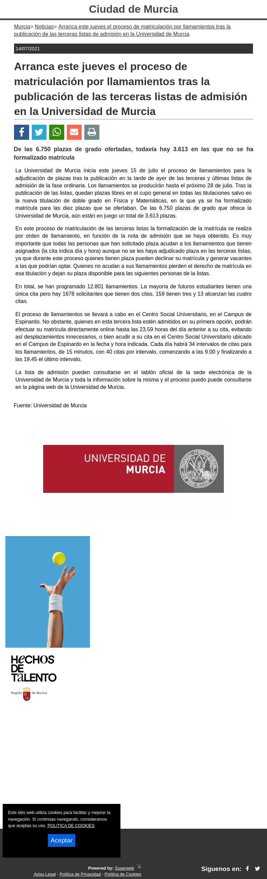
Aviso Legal (45, 874)
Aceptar (62, 840)
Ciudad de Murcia (133, 9)
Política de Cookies (122, 874)
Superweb (124, 868)
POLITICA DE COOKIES (71, 825)
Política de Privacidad (80, 874)
